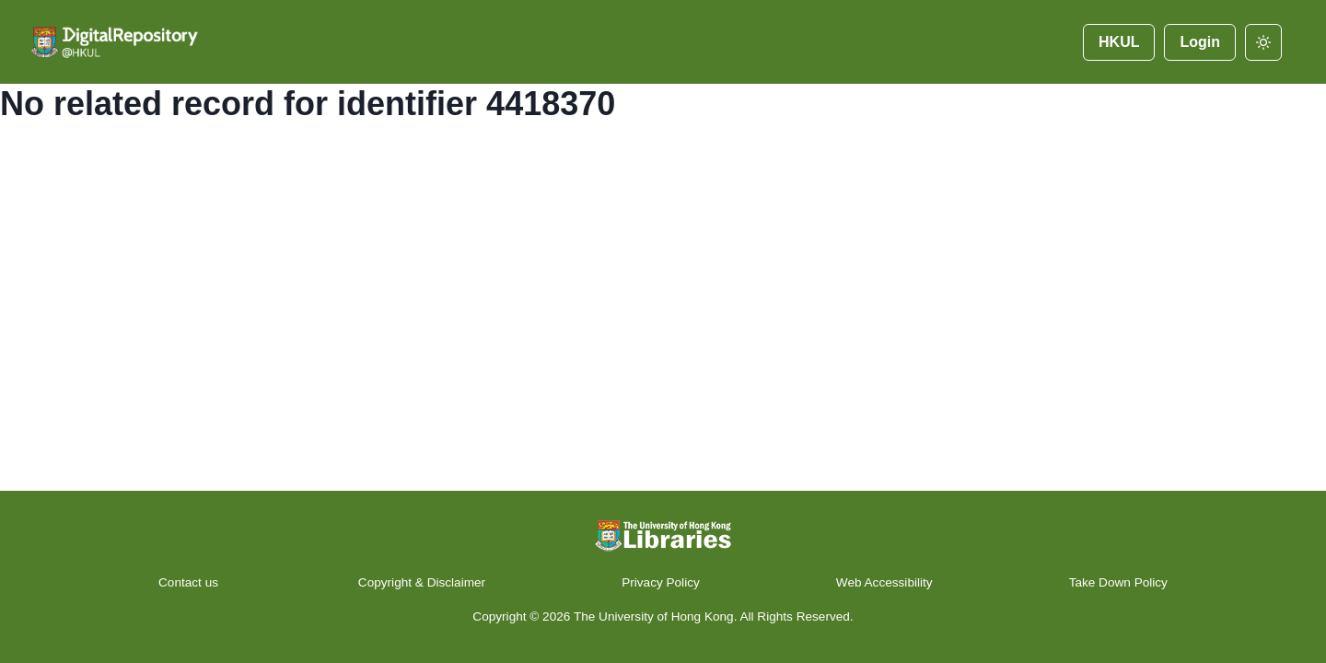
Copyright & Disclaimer (421, 582)
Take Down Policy (1118, 582)
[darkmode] (1263, 42)
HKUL (1119, 42)
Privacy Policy (661, 582)
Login (1200, 42)
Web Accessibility (884, 582)
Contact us (190, 582)
